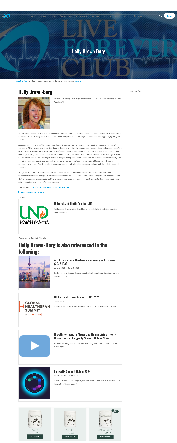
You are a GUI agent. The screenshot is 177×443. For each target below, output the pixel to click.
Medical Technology (38, 16)
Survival (95, 16)
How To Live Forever (111, 16)
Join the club (22, 81)
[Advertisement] (88, 5)
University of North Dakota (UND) (74, 203)
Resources (138, 16)
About (126, 16)
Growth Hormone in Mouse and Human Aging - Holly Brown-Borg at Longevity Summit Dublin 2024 (85, 336)
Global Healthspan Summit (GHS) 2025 (77, 297)
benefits (78, 81)
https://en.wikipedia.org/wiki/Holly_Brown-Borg (49, 187)
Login (169, 16)
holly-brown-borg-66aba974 (31, 192)
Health (53, 16)
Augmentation (66, 16)
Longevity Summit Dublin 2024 (72, 371)
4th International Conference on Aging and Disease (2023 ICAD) (84, 262)
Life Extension (82, 16)
